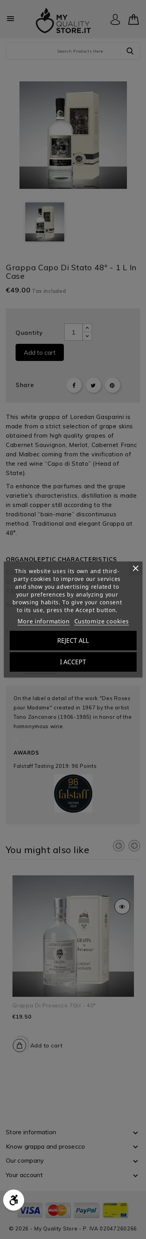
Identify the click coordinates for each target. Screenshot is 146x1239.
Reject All (73, 640)
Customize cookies (101, 621)
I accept (73, 662)
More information (44, 621)
